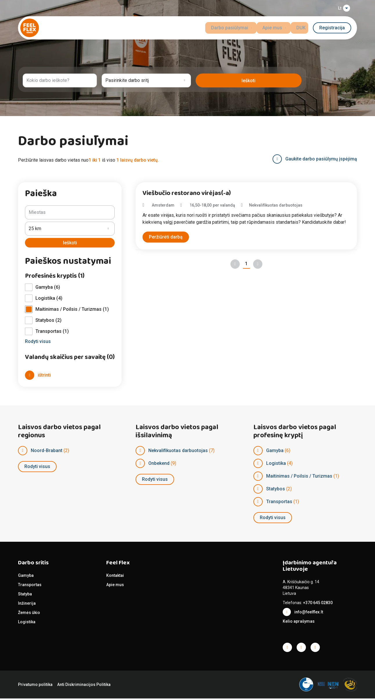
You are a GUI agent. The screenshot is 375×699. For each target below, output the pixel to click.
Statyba (25, 594)
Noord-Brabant (46, 451)
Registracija (332, 27)
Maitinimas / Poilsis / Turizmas (299, 476)
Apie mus (115, 585)
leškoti (286, 79)
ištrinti (44, 375)
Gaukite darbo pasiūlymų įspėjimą (321, 159)
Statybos (275, 489)
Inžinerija (27, 604)
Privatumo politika (35, 685)
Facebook (287, 648)
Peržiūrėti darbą (166, 237)
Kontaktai (115, 576)
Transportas (279, 502)
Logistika (276, 464)
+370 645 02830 (318, 603)
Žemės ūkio (29, 613)
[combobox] (77, 79)
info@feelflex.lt (308, 612)
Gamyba (275, 451)
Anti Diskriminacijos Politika (84, 685)
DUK (303, 27)
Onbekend (159, 464)
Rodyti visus (37, 467)
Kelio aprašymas (299, 621)
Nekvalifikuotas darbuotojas (178, 451)
